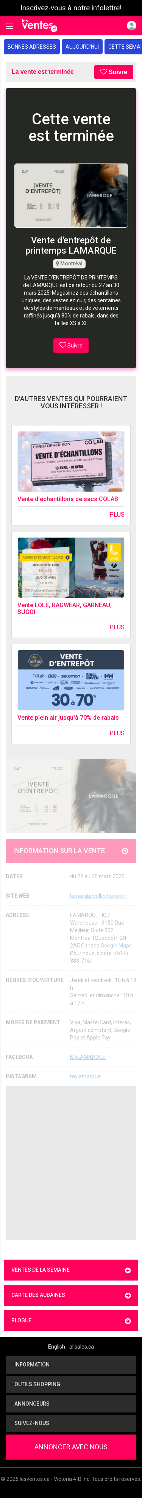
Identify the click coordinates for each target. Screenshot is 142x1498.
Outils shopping (35, 1384)
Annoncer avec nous (71, 1447)
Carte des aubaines (71, 1295)
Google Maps (116, 946)
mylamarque (85, 1076)
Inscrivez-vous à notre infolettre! (71, 8)
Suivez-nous (30, 1423)
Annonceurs (30, 1404)
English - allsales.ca (71, 1347)
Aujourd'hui (82, 47)
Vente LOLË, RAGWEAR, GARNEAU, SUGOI (64, 608)
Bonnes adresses (32, 47)
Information (30, 1365)
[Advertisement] (71, 1163)
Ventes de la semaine (71, 1270)
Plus (117, 514)
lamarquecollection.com (99, 896)
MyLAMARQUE (88, 1057)
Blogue (71, 1321)
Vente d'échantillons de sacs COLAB (67, 499)
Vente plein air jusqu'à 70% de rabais (68, 717)
